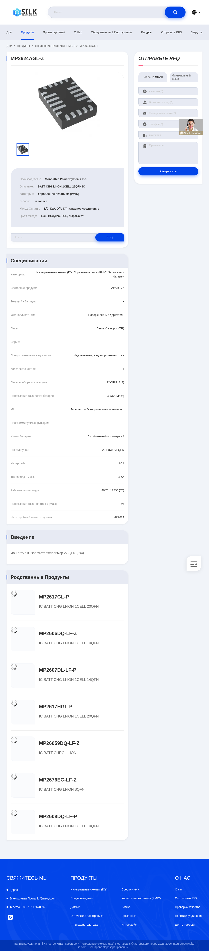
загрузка (196, 32)
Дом (9, 32)
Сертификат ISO (186, 898)
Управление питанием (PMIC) (54, 45)
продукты (27, 32)
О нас (78, 32)
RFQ (110, 237)
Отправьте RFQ (171, 32)
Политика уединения (188, 915)
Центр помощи (185, 924)
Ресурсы (146, 32)
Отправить (168, 171)
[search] (175, 12)
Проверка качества (187, 907)
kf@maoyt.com (33, 898)
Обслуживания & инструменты (111, 32)
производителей (54, 32)
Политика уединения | (28, 943)
